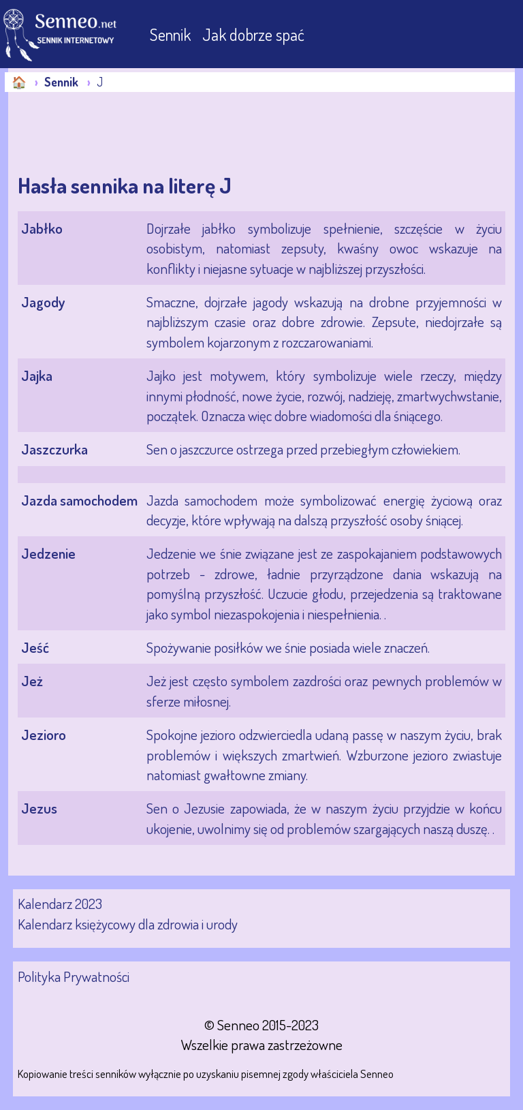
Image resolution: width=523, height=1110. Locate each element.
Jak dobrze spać (253, 34)
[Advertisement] (117, 133)
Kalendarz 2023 (60, 903)
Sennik (172, 34)
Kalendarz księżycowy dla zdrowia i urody (128, 923)
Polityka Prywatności (73, 976)
